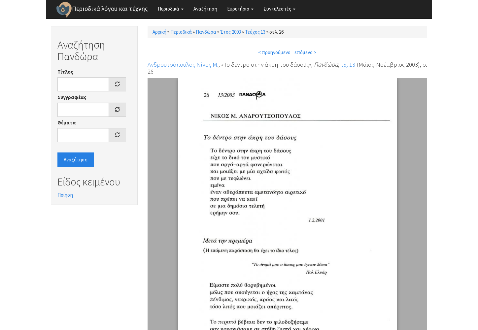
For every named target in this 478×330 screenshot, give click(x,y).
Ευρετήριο (240, 9)
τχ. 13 (348, 64)
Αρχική (159, 32)
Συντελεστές (279, 9)
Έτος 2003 (230, 32)
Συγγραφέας (71, 97)
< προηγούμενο (274, 52)
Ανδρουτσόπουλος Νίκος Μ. (183, 64)
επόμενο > (305, 52)
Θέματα (66, 122)
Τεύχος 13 (255, 32)
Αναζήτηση (205, 9)
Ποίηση (65, 195)
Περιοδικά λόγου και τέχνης (110, 9)
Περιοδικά (171, 9)
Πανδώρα (206, 32)
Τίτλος (65, 72)
